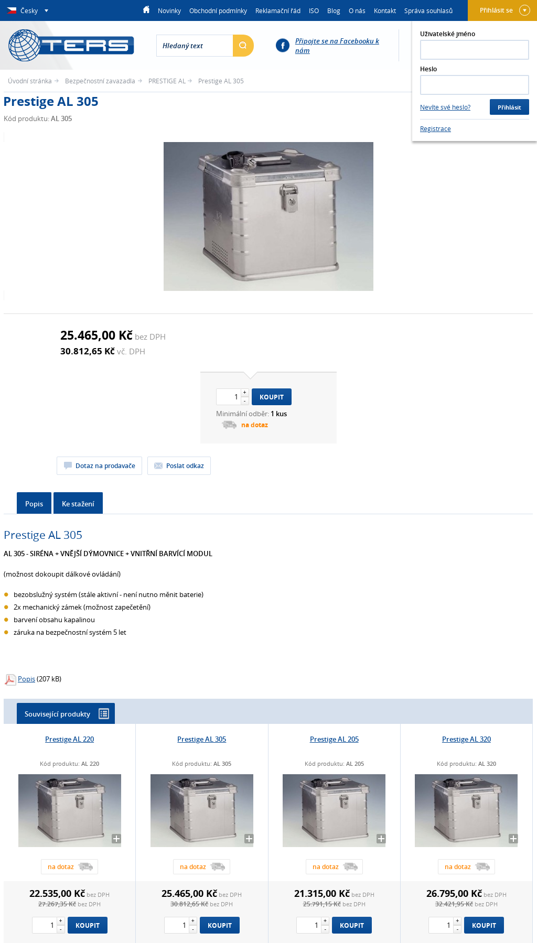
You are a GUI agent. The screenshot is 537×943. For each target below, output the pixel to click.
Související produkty (67, 713)
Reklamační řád (277, 10)
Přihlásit (509, 107)
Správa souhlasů (428, 10)
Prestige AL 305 (201, 739)
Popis (34, 503)
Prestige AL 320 (466, 739)
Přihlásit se (505, 10)
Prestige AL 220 (69, 739)
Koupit (272, 397)
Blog (333, 10)
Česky (29, 10)
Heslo (428, 68)
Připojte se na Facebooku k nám (337, 45)
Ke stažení (78, 503)
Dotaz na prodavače (105, 465)
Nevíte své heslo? (445, 107)
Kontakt (385, 10)
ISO (314, 10)
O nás (357, 10)
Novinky (169, 10)
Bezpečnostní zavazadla (100, 81)
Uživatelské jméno (447, 33)
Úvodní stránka (30, 81)
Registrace (435, 128)
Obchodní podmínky (218, 10)
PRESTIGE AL (167, 81)
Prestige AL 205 (334, 739)
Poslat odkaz (185, 465)
